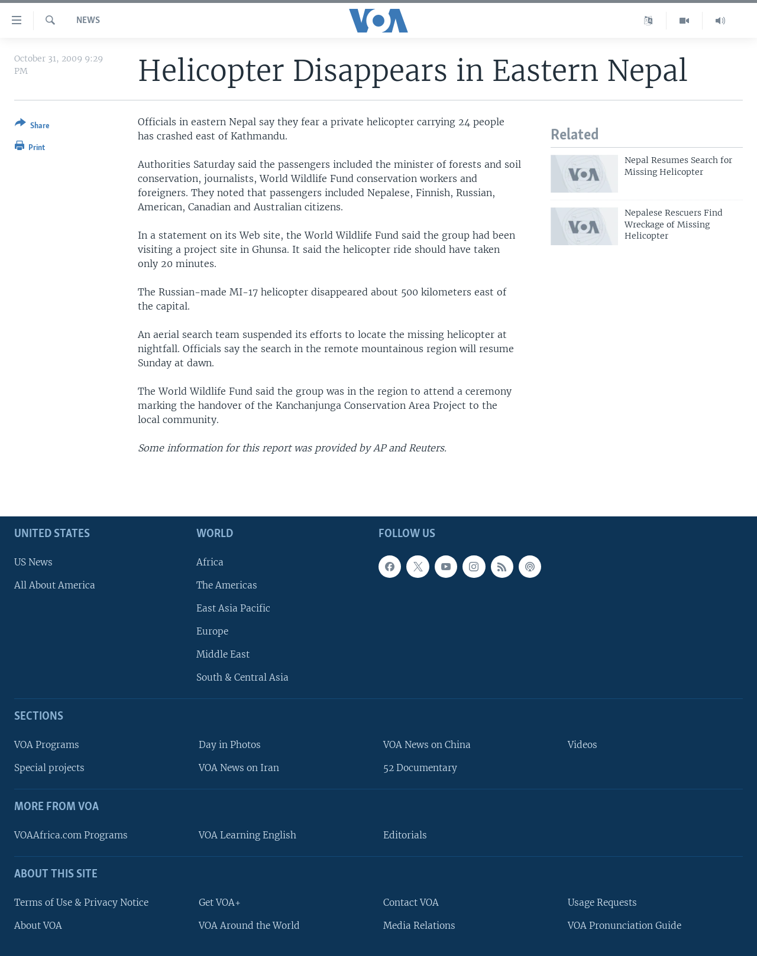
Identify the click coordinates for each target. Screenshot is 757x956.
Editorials (405, 835)
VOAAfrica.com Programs (71, 835)
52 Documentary (420, 767)
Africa (210, 561)
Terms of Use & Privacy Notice (81, 902)
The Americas (226, 585)
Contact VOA (411, 902)
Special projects (49, 767)
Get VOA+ (220, 902)
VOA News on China (427, 744)
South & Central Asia (242, 677)
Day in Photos (230, 744)
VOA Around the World (249, 925)
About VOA (38, 925)
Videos (582, 744)
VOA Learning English (247, 835)
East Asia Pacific (233, 608)
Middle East (223, 654)
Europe (212, 631)
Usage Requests (602, 902)
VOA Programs (46, 744)
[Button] (32, 127)
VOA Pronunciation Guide (624, 925)
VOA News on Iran (239, 767)
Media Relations (419, 925)
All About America (54, 585)
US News (33, 561)
